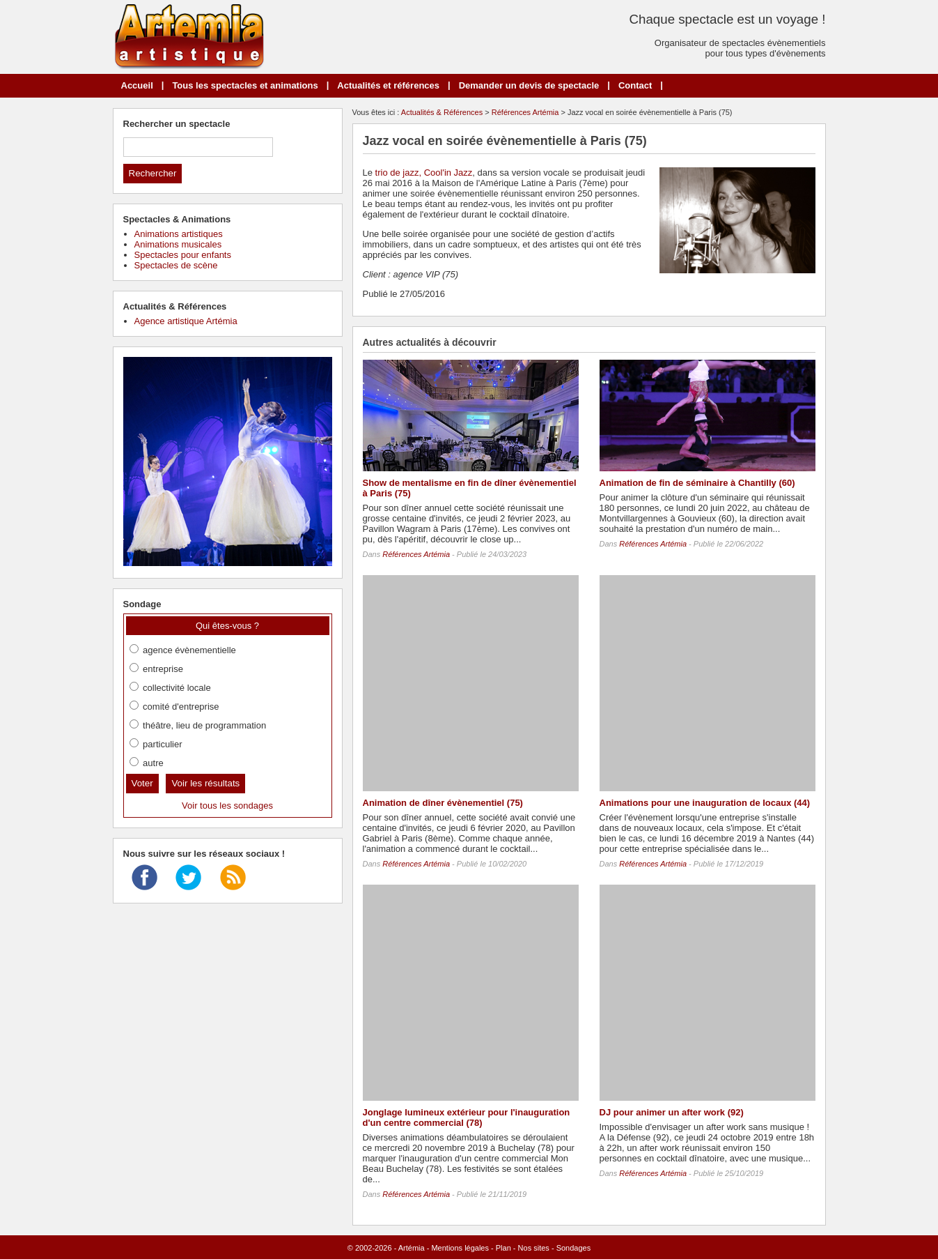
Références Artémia (525, 112)
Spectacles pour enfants (182, 255)
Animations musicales (178, 244)
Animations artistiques (178, 234)
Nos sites (533, 1248)
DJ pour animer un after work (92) (672, 1112)
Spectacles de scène (176, 265)
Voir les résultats (205, 783)
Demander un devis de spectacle (529, 85)
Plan (503, 1248)
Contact (635, 85)
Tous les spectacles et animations (245, 85)
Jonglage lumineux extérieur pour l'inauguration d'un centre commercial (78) (466, 1117)
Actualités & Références (442, 112)
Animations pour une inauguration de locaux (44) (705, 803)
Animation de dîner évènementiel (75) (443, 803)
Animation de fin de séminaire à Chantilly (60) (697, 483)
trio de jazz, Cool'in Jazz (424, 172)
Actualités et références (388, 85)
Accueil (137, 85)
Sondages (573, 1248)
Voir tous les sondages (227, 805)
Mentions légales (460, 1248)
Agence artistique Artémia (185, 321)
